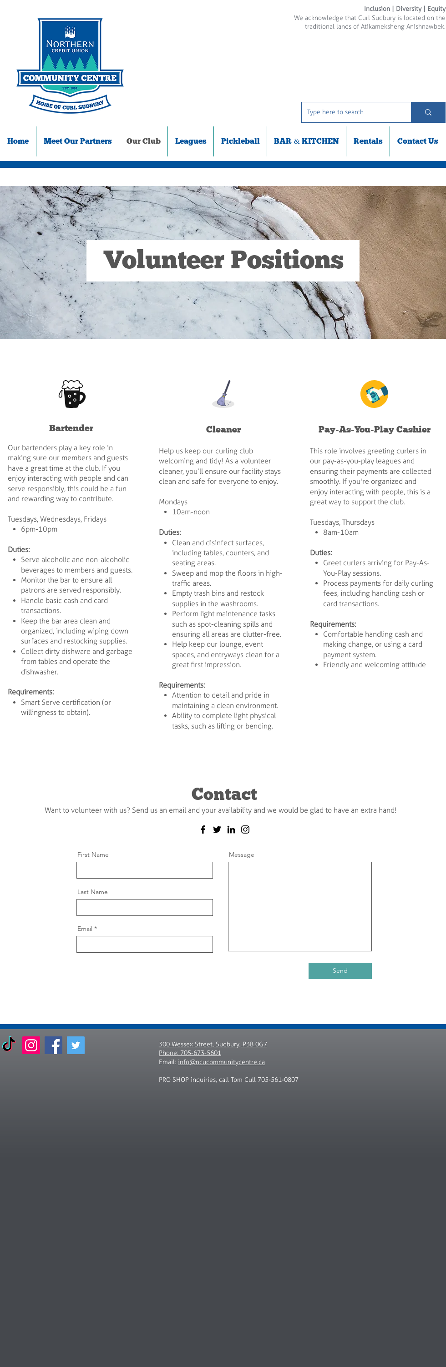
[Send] (340, 971)
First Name (93, 854)
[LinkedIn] (231, 829)
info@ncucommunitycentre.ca (221, 1062)
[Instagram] (245, 829)
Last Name (92, 892)
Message (241, 854)
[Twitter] (217, 829)
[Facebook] (203, 829)
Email (84, 928)
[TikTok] (9, 1045)
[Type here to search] (349, 112)
